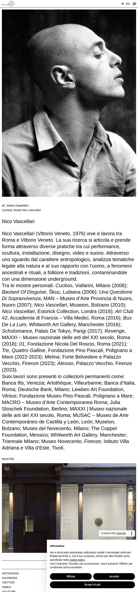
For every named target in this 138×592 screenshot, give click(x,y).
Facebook (10, 577)
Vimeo (6, 587)
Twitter (8, 582)
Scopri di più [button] (92, 584)
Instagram (10, 573)
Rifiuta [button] (71, 576)
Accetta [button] (114, 576)
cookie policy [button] (77, 559)
